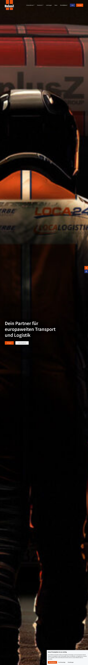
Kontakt (80, 5)
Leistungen (49, 5)
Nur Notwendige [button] (61, 662)
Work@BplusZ (63, 5)
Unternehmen (29, 5)
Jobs (72, 5)
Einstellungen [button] (71, 662)
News (56, 5)
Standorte (39, 5)
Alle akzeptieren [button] (52, 662)
